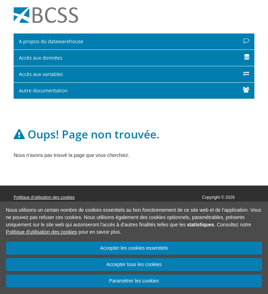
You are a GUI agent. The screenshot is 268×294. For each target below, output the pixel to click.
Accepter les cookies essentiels (134, 248)
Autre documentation (134, 90)
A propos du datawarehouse (134, 41)
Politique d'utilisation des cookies (41, 232)
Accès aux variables (134, 74)
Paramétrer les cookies (134, 281)
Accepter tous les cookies (134, 264)
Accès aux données (134, 57)
